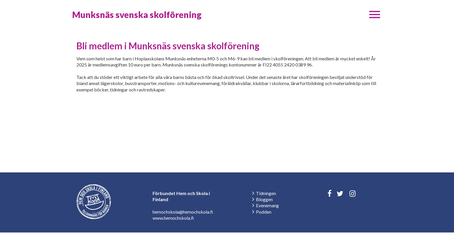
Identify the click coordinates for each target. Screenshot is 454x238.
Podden (263, 211)
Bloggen (264, 199)
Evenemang (267, 205)
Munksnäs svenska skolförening (137, 14)
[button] (374, 14)
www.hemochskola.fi (173, 218)
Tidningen (266, 193)
